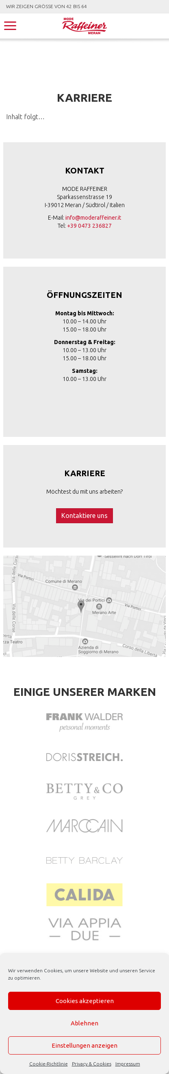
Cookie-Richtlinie (48, 1063)
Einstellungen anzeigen (84, 1045)
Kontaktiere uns (84, 515)
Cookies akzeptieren (85, 1000)
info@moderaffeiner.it (93, 217)
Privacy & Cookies (91, 1063)
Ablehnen (84, 1023)
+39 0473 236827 (89, 226)
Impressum (127, 1063)
